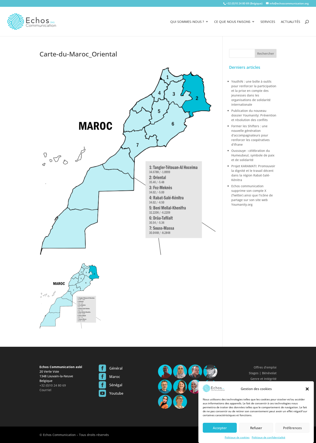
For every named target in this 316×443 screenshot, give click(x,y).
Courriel (45, 390)
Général (115, 368)
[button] (307, 393)
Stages (254, 373)
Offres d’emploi (265, 367)
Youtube (116, 393)
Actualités (290, 22)
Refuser (256, 432)
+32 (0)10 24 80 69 (53, 385)
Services (267, 22)
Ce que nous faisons (232, 22)
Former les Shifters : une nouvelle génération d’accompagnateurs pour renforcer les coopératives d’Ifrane (250, 135)
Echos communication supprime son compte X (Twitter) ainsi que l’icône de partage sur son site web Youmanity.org (252, 195)
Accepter (220, 432)
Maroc (114, 376)
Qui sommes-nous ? (187, 22)
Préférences (292, 432)
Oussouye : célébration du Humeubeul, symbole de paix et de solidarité (253, 155)
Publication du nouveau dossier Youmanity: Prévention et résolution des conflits (253, 115)
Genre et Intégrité (263, 379)
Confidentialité (265, 384)
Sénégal (115, 385)
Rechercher (265, 53)
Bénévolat (269, 373)
